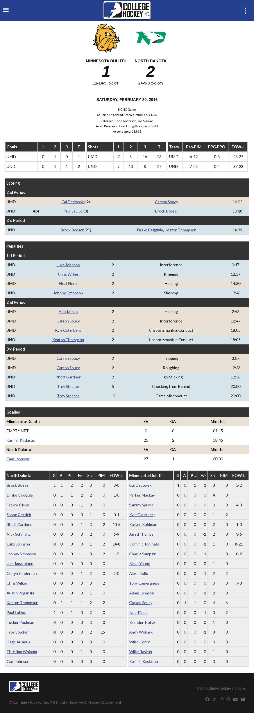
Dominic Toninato (144, 544)
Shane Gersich (19, 514)
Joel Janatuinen (20, 563)
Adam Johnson (141, 593)
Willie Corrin (139, 641)
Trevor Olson (18, 504)
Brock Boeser (166, 211)
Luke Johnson (68, 264)
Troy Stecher (68, 386)
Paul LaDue (73, 211)
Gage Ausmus (18, 641)
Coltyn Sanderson (22, 573)
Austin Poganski (20, 593)
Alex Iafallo (68, 311)
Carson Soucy (166, 201)
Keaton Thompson (180, 229)
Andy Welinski (141, 632)
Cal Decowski (73, 201)
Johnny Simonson (68, 292)
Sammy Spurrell (142, 504)
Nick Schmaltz (18, 534)
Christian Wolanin (22, 651)
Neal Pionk (68, 283)
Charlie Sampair (142, 553)
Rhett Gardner (68, 377)
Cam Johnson (17, 458)
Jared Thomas (141, 534)
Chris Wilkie (68, 274)
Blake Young (139, 563)
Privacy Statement (105, 702)
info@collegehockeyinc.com (219, 688)
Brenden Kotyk (142, 622)
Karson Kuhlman (143, 524)
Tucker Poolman (20, 622)
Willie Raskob (140, 651)
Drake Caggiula (150, 229)
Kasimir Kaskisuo (20, 440)
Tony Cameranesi (144, 583)
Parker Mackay (142, 495)
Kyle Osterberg (68, 330)
